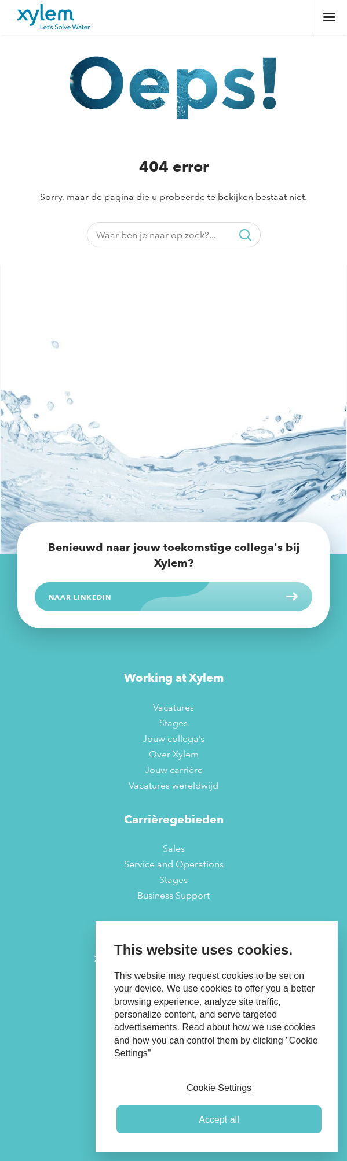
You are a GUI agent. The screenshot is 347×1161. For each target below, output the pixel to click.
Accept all (219, 1120)
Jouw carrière (174, 769)
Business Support (173, 895)
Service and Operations (174, 864)
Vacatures (173, 707)
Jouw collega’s (173, 738)
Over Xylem (174, 754)
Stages (173, 723)
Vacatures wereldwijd (173, 785)
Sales (174, 848)
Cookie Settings (219, 1088)
